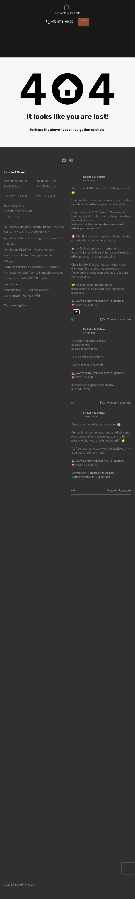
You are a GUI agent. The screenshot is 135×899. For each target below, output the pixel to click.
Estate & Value (94, 176)
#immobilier (79, 385)
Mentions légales (15, 305)
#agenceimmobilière (100, 472)
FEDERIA (25, 249)
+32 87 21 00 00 (62, 21)
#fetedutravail (80, 389)
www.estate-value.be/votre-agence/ (100, 301)
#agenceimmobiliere (100, 385)
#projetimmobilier (83, 477)
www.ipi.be (11, 284)
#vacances (102, 477)
